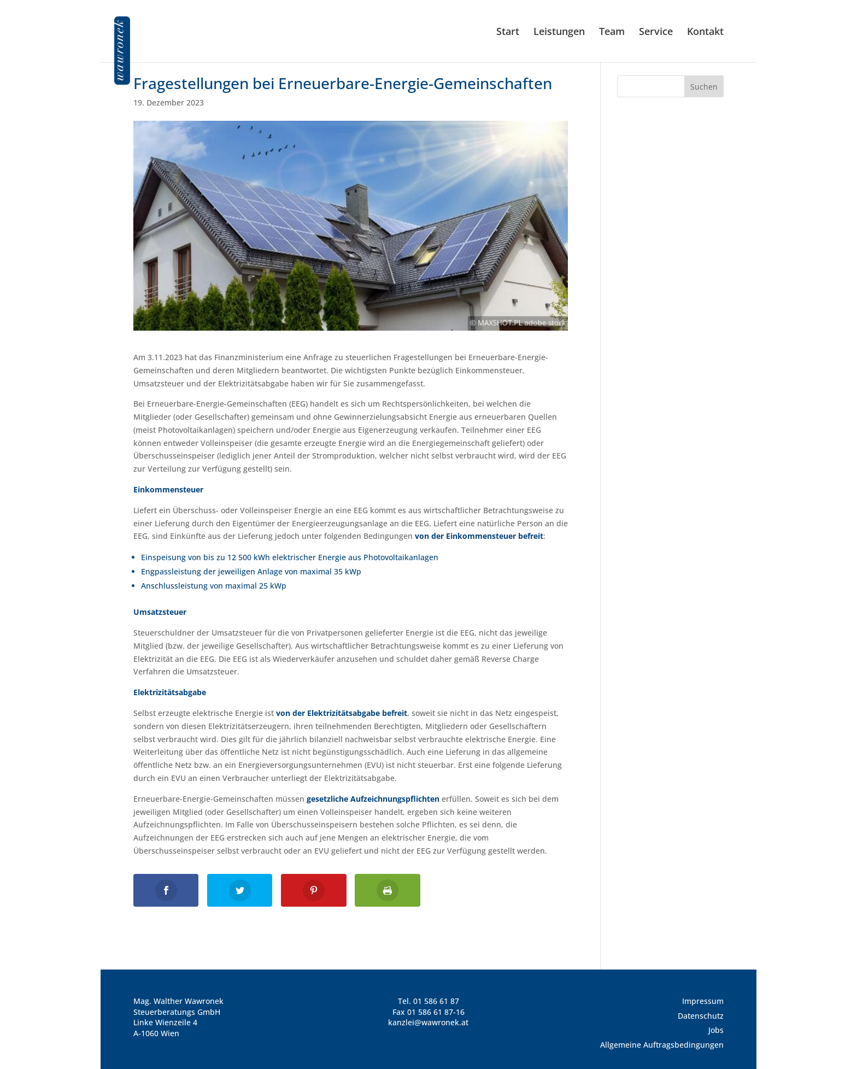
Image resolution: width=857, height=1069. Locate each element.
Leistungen (559, 32)
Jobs (716, 1030)
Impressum (703, 1001)
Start (507, 32)
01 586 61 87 (436, 1001)
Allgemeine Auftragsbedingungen (662, 1044)
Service (656, 32)
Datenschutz (701, 1016)
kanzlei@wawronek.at (428, 1022)
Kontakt (705, 32)
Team (612, 32)
